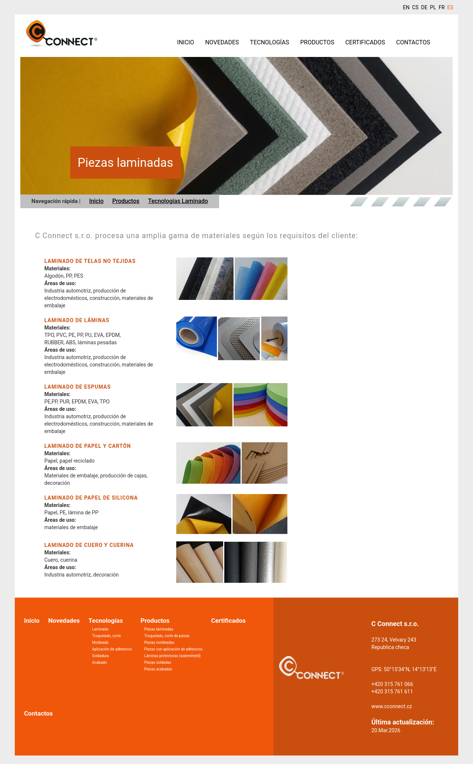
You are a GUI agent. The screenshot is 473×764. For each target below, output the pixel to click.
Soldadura (100, 656)
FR (442, 7)
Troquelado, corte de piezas (167, 636)
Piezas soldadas (157, 662)
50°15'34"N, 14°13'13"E (410, 669)
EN (406, 7)
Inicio (185, 42)
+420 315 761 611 (392, 691)
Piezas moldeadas (159, 642)
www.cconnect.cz (391, 706)
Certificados (365, 42)
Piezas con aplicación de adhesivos (173, 649)
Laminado (100, 629)
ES (450, 7)
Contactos (413, 42)
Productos (317, 42)
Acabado (99, 662)
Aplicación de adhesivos (112, 649)
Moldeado (100, 642)
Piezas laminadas (158, 629)
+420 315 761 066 (392, 684)
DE (424, 7)
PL (433, 7)
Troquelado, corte (106, 636)
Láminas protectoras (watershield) (172, 656)
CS (415, 7)
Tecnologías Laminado (178, 200)
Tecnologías (269, 42)
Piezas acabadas (158, 669)
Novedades (222, 42)
